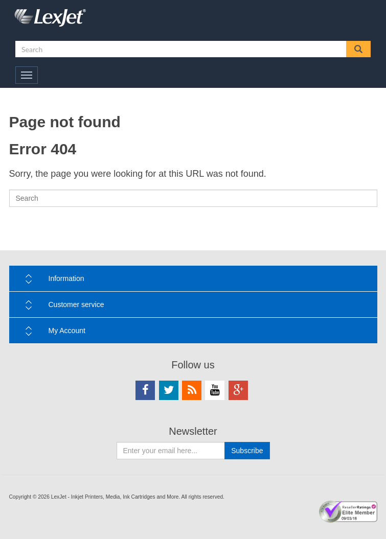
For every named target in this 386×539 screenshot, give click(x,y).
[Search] (193, 198)
